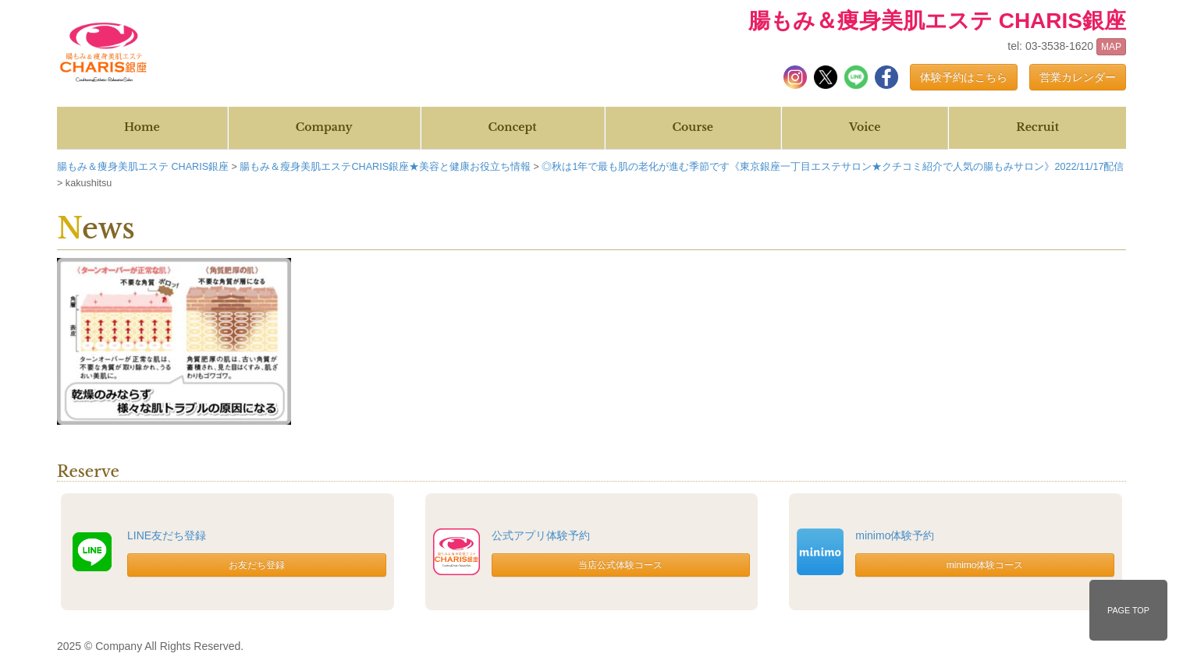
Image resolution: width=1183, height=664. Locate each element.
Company (324, 127)
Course (693, 127)
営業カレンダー (1077, 77)
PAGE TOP (1128, 610)
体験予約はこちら (963, 77)
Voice (864, 127)
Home (142, 127)
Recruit (1037, 127)
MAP (1111, 46)
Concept (512, 127)
